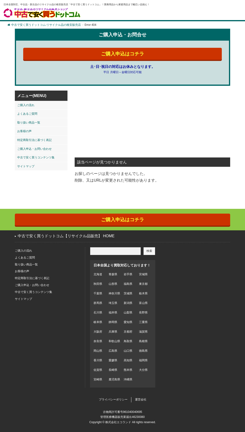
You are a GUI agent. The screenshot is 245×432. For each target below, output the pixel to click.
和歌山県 (114, 341)
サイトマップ (25, 166)
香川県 (98, 360)
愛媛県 (113, 360)
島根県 (143, 341)
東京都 (143, 284)
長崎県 (113, 370)
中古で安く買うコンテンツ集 (36, 157)
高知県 (128, 360)
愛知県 (128, 322)
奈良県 (98, 341)
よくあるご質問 (27, 113)
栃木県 (143, 293)
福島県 (128, 284)
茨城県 (128, 293)
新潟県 (128, 303)
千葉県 (98, 293)
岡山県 (98, 350)
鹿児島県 (114, 379)
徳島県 (143, 350)
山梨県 (128, 312)
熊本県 (128, 370)
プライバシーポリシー (113, 399)
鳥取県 (128, 341)
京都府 (128, 331)
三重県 (143, 322)
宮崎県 (98, 379)
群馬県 (98, 303)
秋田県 (98, 284)
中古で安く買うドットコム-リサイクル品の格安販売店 (44, 25)
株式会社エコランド (118, 422)
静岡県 (113, 322)
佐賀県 (98, 370)
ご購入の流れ (25, 105)
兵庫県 (113, 331)
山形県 (113, 284)
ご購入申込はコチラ (122, 53)
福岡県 (143, 360)
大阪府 (98, 331)
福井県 (113, 312)
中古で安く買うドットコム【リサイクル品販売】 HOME (66, 236)
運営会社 (140, 399)
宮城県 (143, 274)
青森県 (113, 274)
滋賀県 (143, 331)
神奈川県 (114, 293)
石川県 (98, 312)
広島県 (113, 350)
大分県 (143, 370)
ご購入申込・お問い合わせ (34, 149)
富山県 (143, 303)
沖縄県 (128, 379)
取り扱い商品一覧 (28, 122)
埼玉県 (113, 303)
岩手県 (128, 274)
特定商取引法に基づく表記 (34, 140)
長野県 (143, 312)
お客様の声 (24, 131)
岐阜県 (98, 322)
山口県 (128, 350)
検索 (149, 251)
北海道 (98, 274)
